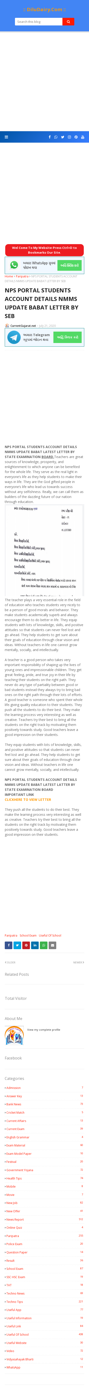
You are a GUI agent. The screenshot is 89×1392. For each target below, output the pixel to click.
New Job (45, 1203)
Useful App (45, 1310)
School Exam (28, 935)
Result (45, 1260)
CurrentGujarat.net (23, 326)
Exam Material (45, 1145)
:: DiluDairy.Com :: (44, 9)
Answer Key (45, 1096)
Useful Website (45, 1343)
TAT (45, 1285)
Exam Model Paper (45, 1153)
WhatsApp (45, 1367)
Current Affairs (45, 1121)
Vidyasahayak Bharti (45, 1359)
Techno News (45, 1293)
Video (45, 1351)
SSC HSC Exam (45, 1277)
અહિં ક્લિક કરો (67, 337)
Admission (45, 1088)
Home (9, 276)
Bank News (45, 1104)
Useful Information (45, 1318)
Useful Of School (50, 935)
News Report (45, 1219)
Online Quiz (45, 1227)
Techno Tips (45, 1302)
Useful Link (45, 1326)
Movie (45, 1195)
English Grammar (45, 1137)
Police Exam (45, 1244)
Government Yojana (45, 1170)
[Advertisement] (44, 81)
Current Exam (45, 1129)
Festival (45, 1162)
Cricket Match (45, 1112)
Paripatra (22, 276)
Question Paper (45, 1252)
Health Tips (45, 1178)
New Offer (45, 1211)
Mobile (45, 1186)
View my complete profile (43, 1029)
